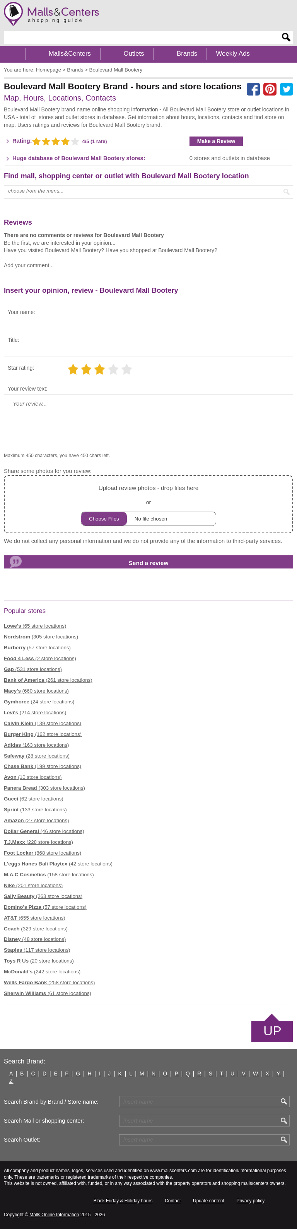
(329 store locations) (36, 929)
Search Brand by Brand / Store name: (51, 1102)
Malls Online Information (54, 1214)
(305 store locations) (41, 637)
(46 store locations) (44, 831)
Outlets (133, 53)
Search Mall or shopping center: (44, 1121)
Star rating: (21, 368)
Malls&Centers (70, 53)
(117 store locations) (37, 950)
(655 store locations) (34, 918)
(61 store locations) (47, 993)
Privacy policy (251, 1200)
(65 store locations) (35, 626)
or (148, 504)
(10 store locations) (33, 777)
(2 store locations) (40, 658)
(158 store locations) (49, 874)
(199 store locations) (42, 766)
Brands (187, 53)
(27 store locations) (36, 820)
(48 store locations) (35, 939)
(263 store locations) (43, 896)
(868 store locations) (42, 853)
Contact (173, 1200)
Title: (13, 340)
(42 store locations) (58, 864)
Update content (208, 1200)
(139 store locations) (42, 723)
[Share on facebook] (253, 89)
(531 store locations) (33, 669)
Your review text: (28, 389)
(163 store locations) (36, 745)
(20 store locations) (39, 961)
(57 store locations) (37, 647)
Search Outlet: (22, 1140)
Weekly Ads (233, 53)
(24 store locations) (39, 702)
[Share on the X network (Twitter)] (286, 89)
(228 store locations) (38, 842)
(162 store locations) (43, 734)
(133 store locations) (35, 810)
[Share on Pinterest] (270, 89)
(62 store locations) (33, 799)
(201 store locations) (33, 885)
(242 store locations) (42, 972)
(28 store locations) (37, 756)
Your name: (21, 312)
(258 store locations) (49, 982)
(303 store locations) (44, 788)
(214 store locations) (35, 712)
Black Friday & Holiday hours (123, 1200)
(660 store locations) (36, 691)
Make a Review (216, 141)
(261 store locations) (48, 680)
